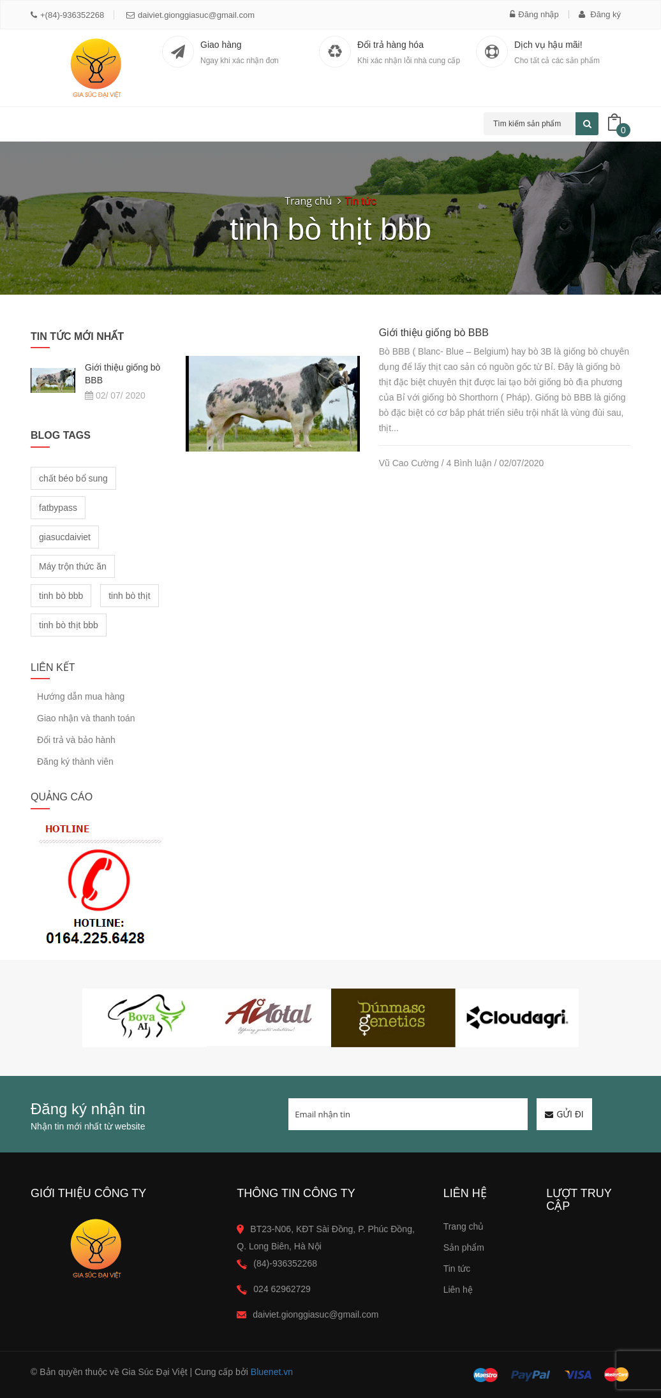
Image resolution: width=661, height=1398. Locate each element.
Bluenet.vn (272, 1372)
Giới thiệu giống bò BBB (434, 332)
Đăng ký (600, 14)
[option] (144, 1018)
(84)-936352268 (285, 1263)
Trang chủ (463, 1226)
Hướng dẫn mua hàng (80, 697)
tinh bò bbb (61, 596)
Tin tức (457, 1268)
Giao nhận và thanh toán (86, 718)
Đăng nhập (534, 14)
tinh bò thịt (129, 596)
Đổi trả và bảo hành (76, 740)
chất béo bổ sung (73, 478)
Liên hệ (458, 1289)
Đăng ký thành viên (75, 761)
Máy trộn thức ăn (73, 566)
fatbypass (58, 508)
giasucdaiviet (65, 537)
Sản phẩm (463, 1247)
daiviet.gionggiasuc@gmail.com (190, 15)
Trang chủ (308, 201)
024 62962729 (282, 1289)
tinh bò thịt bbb (68, 625)
